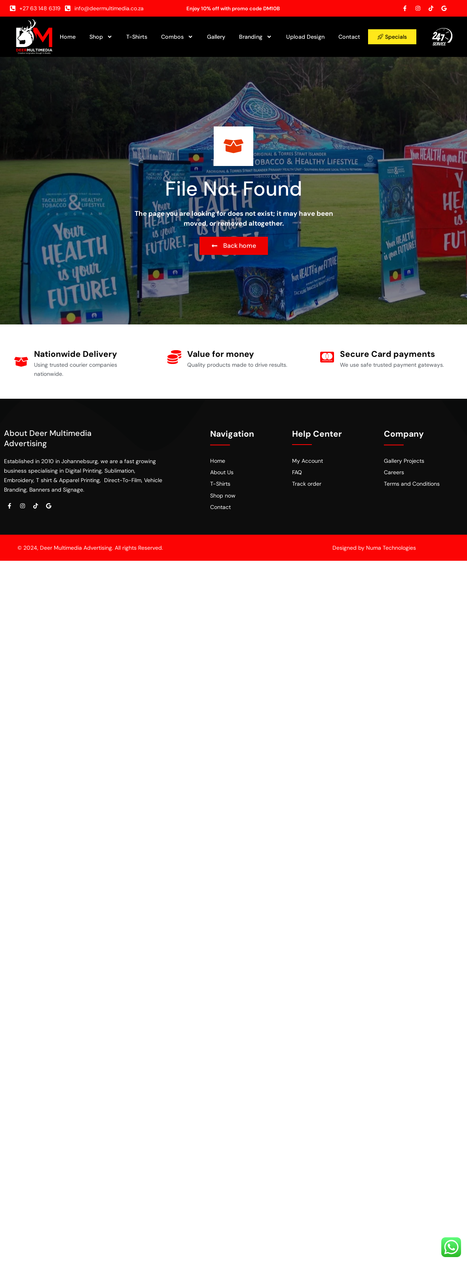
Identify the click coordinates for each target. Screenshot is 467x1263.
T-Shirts (136, 36)
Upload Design (305, 36)
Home (68, 36)
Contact (349, 36)
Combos (177, 36)
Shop (100, 36)
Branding (255, 36)
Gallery (216, 36)
